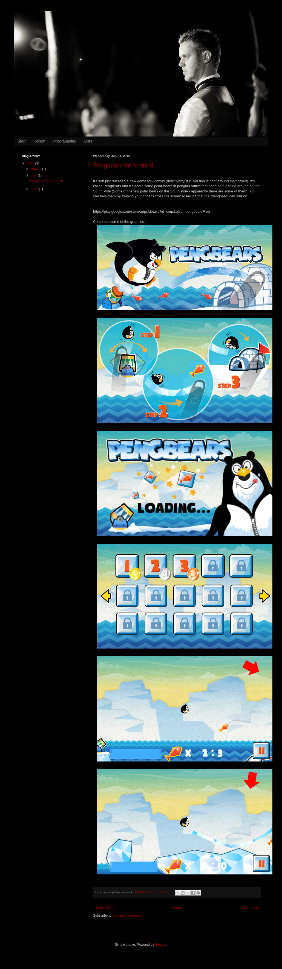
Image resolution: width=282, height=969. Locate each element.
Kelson (39, 141)
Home (177, 908)
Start (22, 141)
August (36, 169)
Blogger (160, 945)
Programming (64, 141)
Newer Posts (103, 908)
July (34, 175)
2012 (31, 163)
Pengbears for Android (123, 165)
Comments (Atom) (126, 915)
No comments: (159, 892)
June (35, 189)
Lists (88, 141)
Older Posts (250, 908)
